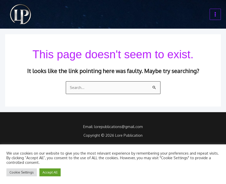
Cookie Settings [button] (21, 172)
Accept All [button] (50, 172)
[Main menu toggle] (215, 14)
